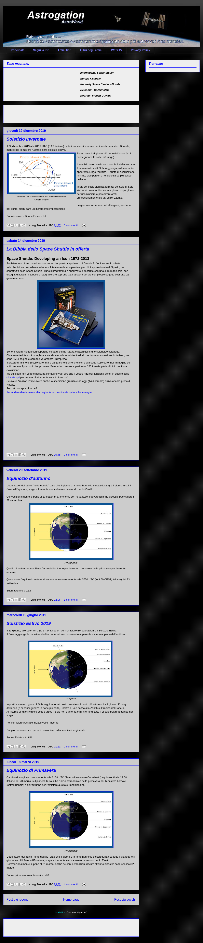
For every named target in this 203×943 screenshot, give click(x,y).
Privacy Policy (140, 50)
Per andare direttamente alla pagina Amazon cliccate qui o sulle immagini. (49, 392)
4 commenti (71, 884)
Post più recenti (17, 899)
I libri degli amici (91, 50)
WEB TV (116, 50)
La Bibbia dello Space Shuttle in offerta (47, 249)
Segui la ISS (41, 50)
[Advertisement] (54, 112)
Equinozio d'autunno (28, 478)
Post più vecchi (125, 899)
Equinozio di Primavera (31, 770)
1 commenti (71, 599)
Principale (17, 50)
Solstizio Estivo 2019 (28, 623)
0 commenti (71, 225)
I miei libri (64, 50)
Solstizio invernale (26, 139)
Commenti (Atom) (77, 912)
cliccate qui (12, 377)
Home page (71, 899)
